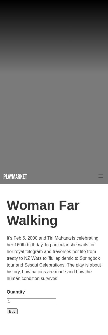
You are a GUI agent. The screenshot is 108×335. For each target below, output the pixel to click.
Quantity (16, 292)
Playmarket (15, 176)
